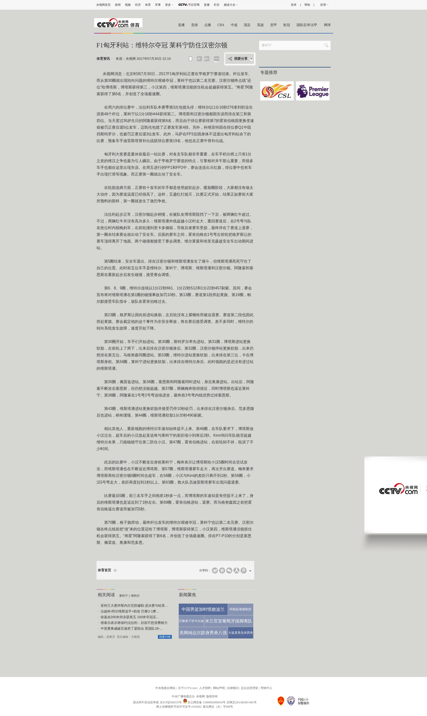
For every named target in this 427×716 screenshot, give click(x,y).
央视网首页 (103, 4)
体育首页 (104, 570)
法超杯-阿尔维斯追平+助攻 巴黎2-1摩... (130, 611)
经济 (138, 4)
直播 (207, 4)
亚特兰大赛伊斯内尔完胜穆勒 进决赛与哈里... (134, 605)
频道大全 (229, 4)
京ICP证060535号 (171, 702)
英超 (260, 25)
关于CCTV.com (187, 688)
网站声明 (219, 688)
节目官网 (194, 4)
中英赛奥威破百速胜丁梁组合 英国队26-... (132, 628)
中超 (234, 25)
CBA (220, 25)
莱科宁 (123, 595)
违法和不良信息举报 (146, 702)
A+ (207, 59)
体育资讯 (103, 59)
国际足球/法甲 (307, 25)
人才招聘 (205, 688)
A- (199, 59)
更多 (168, 4)
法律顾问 (232, 688)
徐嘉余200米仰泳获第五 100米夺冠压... (130, 617)
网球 (327, 25)
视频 (128, 4)
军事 (158, 4)
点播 (207, 25)
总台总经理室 (249, 688)
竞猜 (194, 25)
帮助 (307, 4)
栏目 (217, 4)
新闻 (118, 4)
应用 (323, 4)
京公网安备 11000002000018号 (204, 702)
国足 (247, 25)
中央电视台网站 (165, 688)
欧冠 (286, 25)
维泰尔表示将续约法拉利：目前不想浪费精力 (134, 623)
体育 (148, 4)
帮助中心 (266, 688)
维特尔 (135, 595)
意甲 (273, 25)
